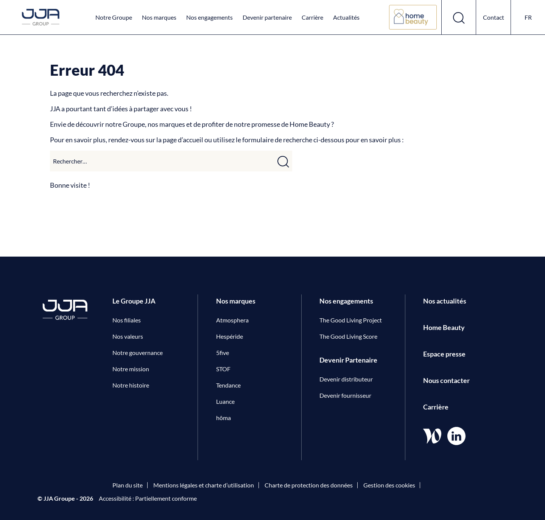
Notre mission (130, 368)
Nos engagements (209, 17)
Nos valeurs (127, 336)
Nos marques (159, 17)
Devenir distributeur (346, 379)
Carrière (312, 17)
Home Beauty (444, 327)
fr (528, 17)
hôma (223, 417)
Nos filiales (126, 320)
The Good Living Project (350, 320)
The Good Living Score (348, 336)
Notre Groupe (113, 17)
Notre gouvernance (137, 352)
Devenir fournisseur (345, 395)
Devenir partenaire (267, 17)
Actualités (346, 17)
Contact (493, 17)
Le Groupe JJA (134, 301)
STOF (223, 368)
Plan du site (127, 485)
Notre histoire (130, 385)
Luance (225, 401)
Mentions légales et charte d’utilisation (203, 485)
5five (222, 352)
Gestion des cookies (389, 485)
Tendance (228, 385)
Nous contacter (446, 380)
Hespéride (229, 336)
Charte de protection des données (309, 485)
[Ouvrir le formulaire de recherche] (459, 17)
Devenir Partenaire (348, 360)
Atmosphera (232, 320)
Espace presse (444, 354)
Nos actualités (444, 301)
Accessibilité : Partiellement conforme (148, 498)
